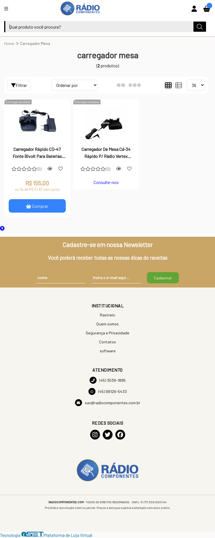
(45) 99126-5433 (107, 391)
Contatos (107, 341)
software (108, 350)
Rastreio (107, 314)
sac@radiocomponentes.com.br (107, 402)
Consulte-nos (106, 182)
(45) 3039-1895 (108, 380)
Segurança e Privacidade (107, 332)
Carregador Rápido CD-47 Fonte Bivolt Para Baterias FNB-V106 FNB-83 (37, 153)
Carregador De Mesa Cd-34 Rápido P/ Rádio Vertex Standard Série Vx (105, 153)
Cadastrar (163, 277)
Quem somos (107, 323)
